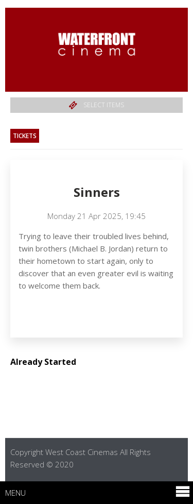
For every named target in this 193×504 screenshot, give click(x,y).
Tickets (25, 135)
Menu (97, 492)
